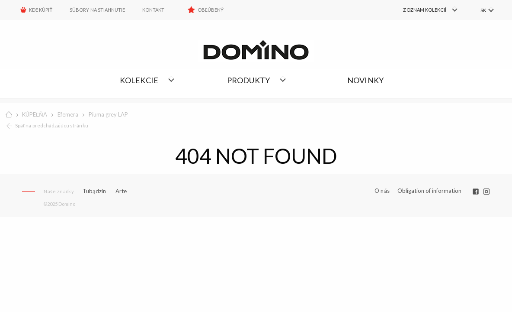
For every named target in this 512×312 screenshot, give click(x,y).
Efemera (68, 114)
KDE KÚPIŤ (40, 10)
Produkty (248, 80)
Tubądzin (94, 191)
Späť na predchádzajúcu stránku (51, 125)
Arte (121, 191)
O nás (382, 191)
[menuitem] (421, 10)
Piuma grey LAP (108, 114)
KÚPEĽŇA (34, 114)
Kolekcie (139, 80)
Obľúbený (211, 10)
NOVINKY (365, 80)
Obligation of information (429, 190)
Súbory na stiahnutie (97, 10)
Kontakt (153, 10)
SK (483, 10)
